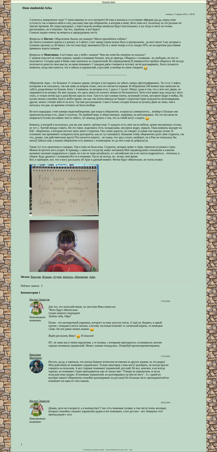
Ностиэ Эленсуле (39, 299)
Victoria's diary (108, 2)
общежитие (81, 276)
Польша (46, 276)
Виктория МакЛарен (35, 356)
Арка (92, 276)
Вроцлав (36, 276)
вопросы (68, 276)
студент (57, 276)
